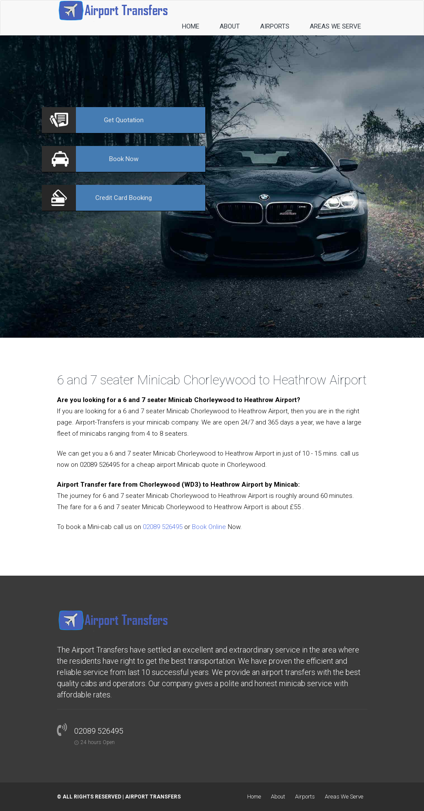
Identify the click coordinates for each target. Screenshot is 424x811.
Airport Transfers (153, 797)
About (230, 26)
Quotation (124, 120)
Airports (274, 26)
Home (190, 26)
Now (123, 159)
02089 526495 (162, 527)
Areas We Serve (335, 26)
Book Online (209, 527)
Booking (123, 198)
